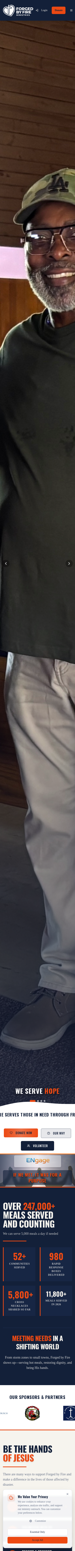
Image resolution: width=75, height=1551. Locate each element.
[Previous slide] (6, 563)
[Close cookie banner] (67, 1497)
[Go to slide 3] (41, 1101)
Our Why (56, 1133)
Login (41, 10)
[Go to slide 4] (44, 1101)
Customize (37, 1524)
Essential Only (37, 1535)
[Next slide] (69, 563)
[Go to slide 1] (33, 1101)
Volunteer (37, 1146)
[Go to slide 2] (38, 1101)
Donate (59, 10)
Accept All (37, 1543)
